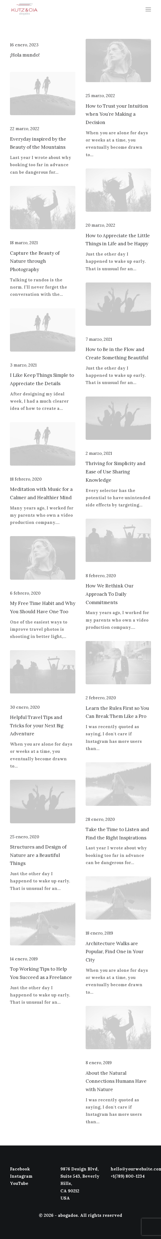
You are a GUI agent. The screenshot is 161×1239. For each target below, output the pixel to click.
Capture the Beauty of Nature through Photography (35, 261)
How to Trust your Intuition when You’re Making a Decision (117, 114)
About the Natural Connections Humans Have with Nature (116, 1081)
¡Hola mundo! (25, 55)
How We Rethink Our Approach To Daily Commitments (110, 594)
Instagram (21, 1176)
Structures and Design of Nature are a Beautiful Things (38, 855)
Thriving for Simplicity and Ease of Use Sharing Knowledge (115, 471)
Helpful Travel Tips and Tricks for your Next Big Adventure (36, 725)
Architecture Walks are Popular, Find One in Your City (115, 951)
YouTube (19, 1183)
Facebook (20, 1169)
